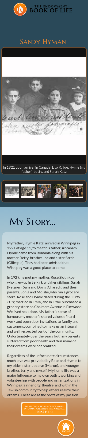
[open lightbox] (44, 106)
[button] (12, 191)
